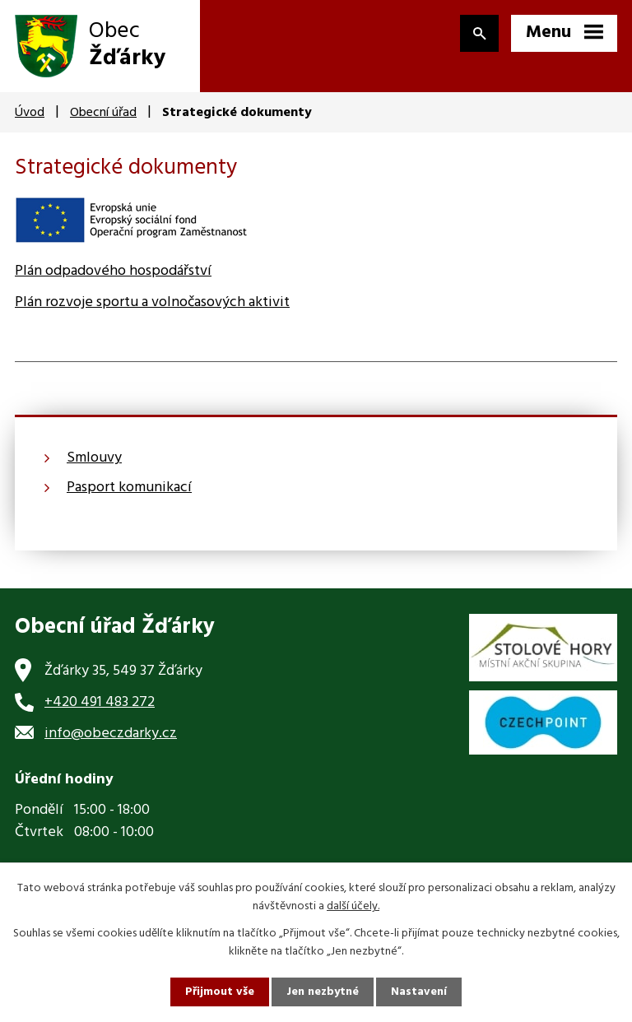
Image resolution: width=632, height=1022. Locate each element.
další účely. (353, 906)
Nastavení (419, 992)
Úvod (29, 112)
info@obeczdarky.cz (110, 734)
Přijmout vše (219, 992)
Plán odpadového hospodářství (113, 271)
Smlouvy (94, 458)
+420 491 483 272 (99, 702)
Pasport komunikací (129, 487)
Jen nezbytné (322, 992)
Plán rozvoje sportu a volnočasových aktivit (152, 302)
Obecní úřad (103, 112)
